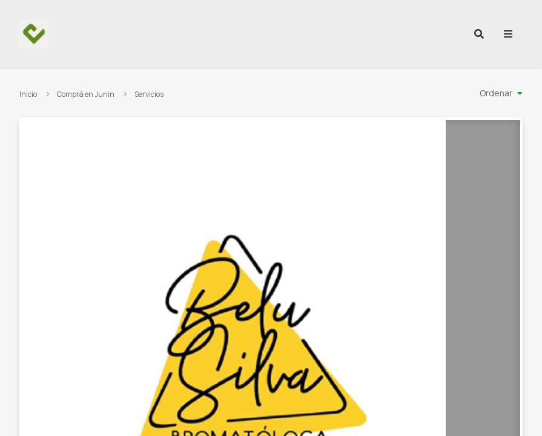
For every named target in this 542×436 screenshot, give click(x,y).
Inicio (28, 94)
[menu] (508, 33)
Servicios (149, 94)
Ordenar (496, 93)
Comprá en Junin (85, 94)
